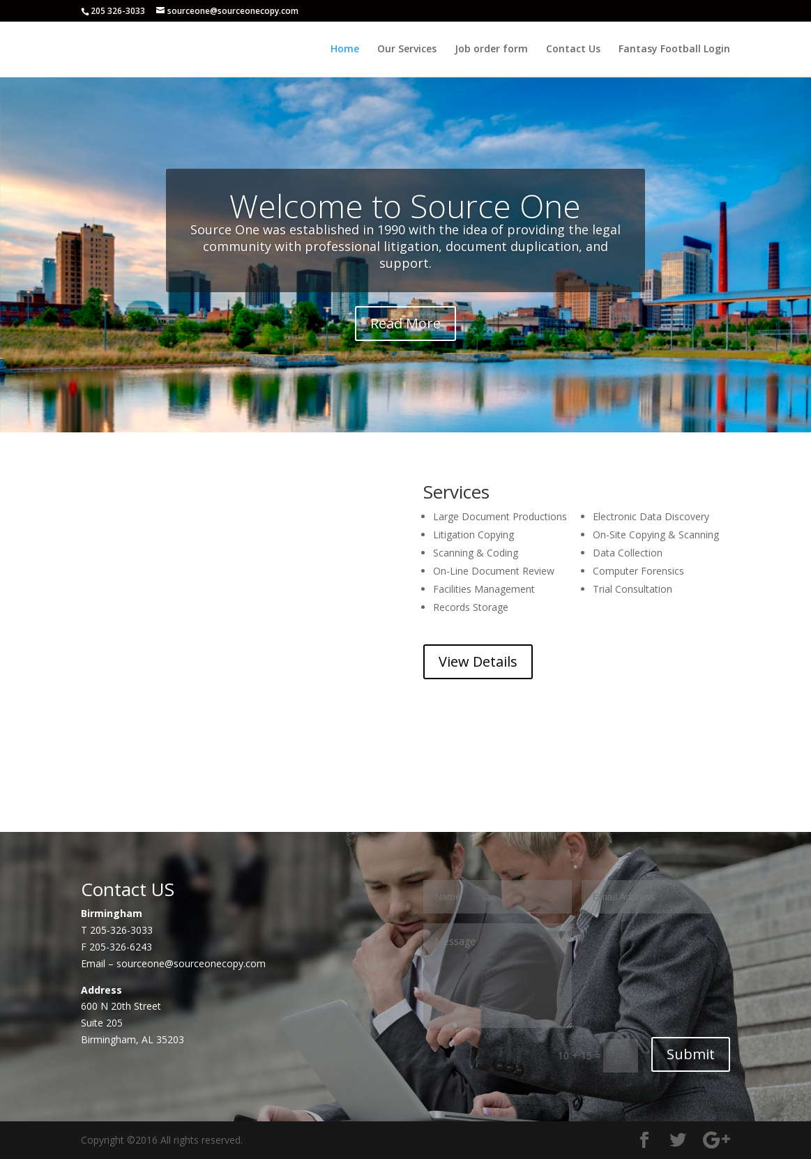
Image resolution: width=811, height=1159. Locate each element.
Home (345, 49)
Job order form (491, 49)
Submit (691, 1054)
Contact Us (573, 49)
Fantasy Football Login (674, 49)
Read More (405, 323)
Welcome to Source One (405, 205)
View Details (478, 661)
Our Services (407, 49)
